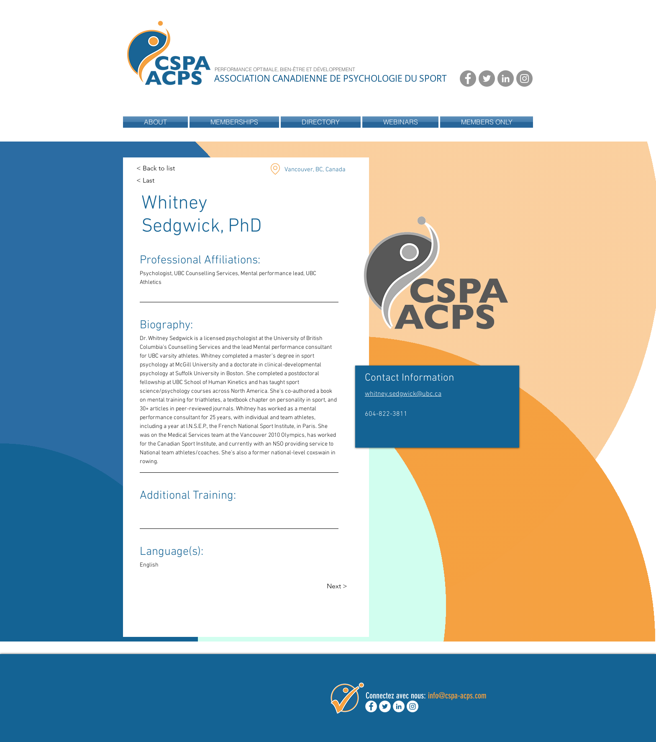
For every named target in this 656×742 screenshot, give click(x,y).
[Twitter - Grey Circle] (487, 78)
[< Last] (152, 181)
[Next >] (343, 586)
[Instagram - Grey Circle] (524, 78)
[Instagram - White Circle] (412, 706)
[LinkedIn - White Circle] (399, 706)
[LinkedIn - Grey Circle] (505, 78)
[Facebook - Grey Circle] (468, 78)
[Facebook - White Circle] (371, 706)
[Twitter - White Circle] (385, 706)
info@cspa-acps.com (457, 695)
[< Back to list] (155, 168)
